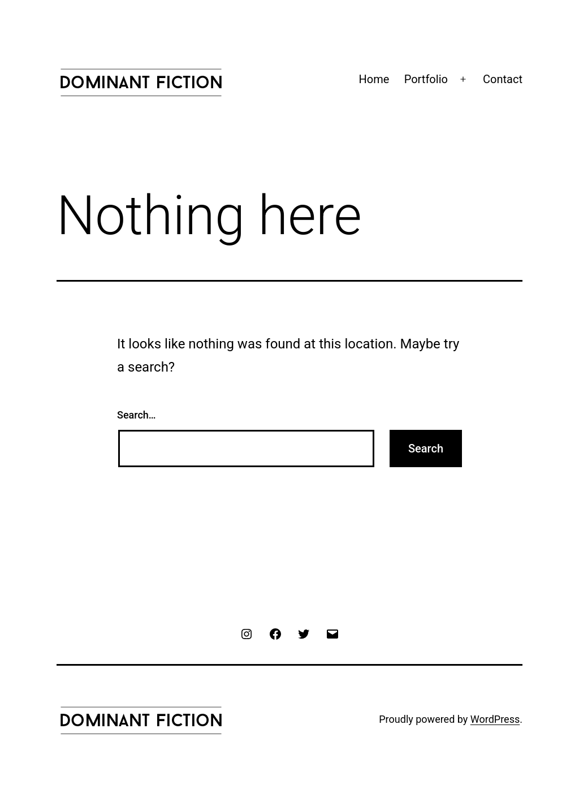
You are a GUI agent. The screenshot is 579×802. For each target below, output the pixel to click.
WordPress (495, 719)
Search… (136, 415)
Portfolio (426, 79)
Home (374, 79)
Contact (502, 79)
